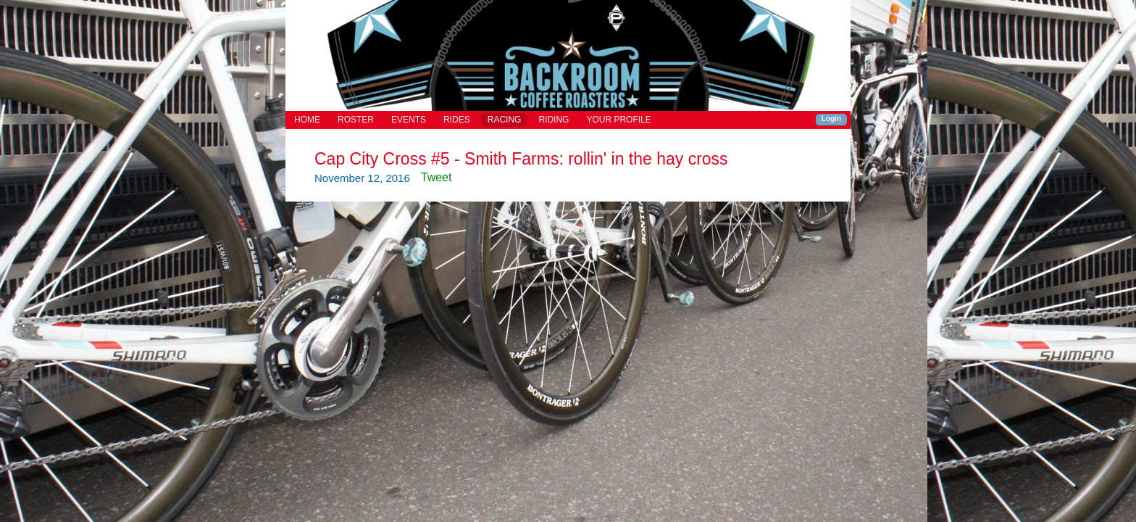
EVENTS (408, 120)
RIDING (553, 120)
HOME (307, 120)
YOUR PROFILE (618, 120)
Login (831, 119)
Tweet (436, 177)
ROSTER (356, 120)
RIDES (456, 120)
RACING (505, 120)
